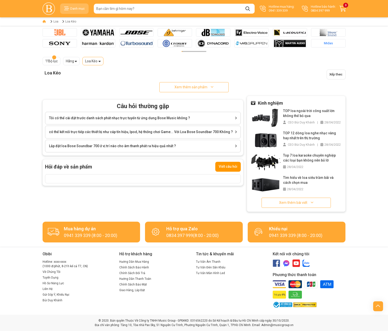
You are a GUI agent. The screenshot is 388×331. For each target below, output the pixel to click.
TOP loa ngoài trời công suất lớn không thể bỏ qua (309, 113)
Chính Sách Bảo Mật (133, 284)
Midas (328, 43)
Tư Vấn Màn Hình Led (210, 273)
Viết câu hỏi (228, 166)
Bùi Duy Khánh (52, 300)
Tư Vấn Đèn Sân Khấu (210, 267)
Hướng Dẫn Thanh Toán (135, 279)
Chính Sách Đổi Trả (132, 273)
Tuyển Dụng (50, 277)
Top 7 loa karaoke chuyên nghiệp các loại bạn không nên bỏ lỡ (309, 157)
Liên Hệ (47, 289)
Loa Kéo (70, 21)
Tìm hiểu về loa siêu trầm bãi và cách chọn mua (308, 180)
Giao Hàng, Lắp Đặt (132, 290)
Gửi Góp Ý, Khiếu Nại (56, 294)
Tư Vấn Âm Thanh (208, 261)
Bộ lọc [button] (51, 60)
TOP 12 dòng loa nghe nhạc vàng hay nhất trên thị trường (309, 135)
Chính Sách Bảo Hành (134, 267)
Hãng (70, 61)
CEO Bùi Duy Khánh (299, 122)
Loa (55, 21)
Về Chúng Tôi (51, 272)
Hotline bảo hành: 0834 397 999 (319, 8)
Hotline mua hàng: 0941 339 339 (277, 8)
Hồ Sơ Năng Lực (53, 283)
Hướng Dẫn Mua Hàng (134, 261)
